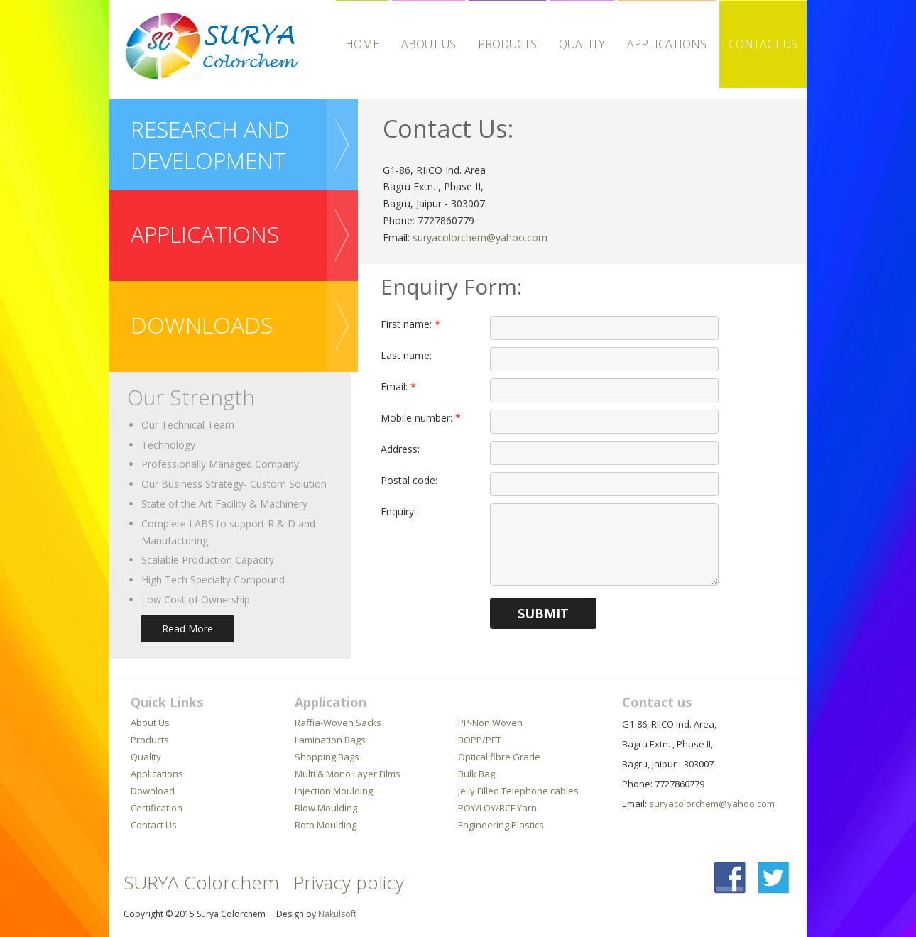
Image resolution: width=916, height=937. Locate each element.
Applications (157, 773)
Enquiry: (398, 511)
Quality (582, 44)
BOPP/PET (479, 739)
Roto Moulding (325, 824)
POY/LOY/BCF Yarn (497, 807)
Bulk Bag (476, 773)
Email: (398, 386)
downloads (202, 324)
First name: (410, 324)
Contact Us (763, 44)
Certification (156, 807)
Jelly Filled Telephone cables (518, 790)
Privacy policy (348, 882)
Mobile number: (421, 417)
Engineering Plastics (501, 824)
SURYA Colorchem (201, 882)
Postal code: (409, 480)
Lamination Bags (330, 739)
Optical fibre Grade (499, 756)
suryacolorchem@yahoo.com (480, 237)
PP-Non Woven (490, 722)
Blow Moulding (326, 807)
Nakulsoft (337, 914)
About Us (428, 44)
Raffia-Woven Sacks (338, 722)
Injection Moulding (334, 790)
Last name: (406, 355)
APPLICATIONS (667, 44)
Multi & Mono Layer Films (347, 773)
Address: (400, 449)
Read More (187, 628)
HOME (362, 44)
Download (153, 790)
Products (507, 44)
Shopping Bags (327, 756)
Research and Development (210, 144)
